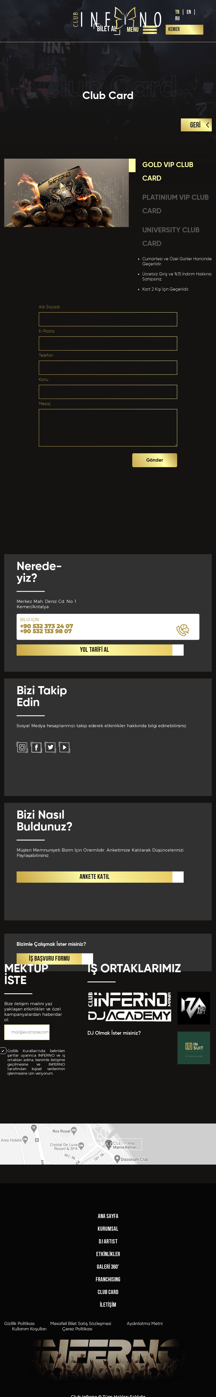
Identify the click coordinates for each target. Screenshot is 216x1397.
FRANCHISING (108, 1365)
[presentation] (89, 459)
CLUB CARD (108, 1377)
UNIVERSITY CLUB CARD (170, 237)
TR (177, 12)
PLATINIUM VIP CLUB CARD (175, 204)
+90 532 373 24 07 (46, 776)
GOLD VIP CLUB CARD (167, 172)
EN (189, 12)
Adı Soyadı (49, 307)
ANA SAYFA (108, 1301)
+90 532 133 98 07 (46, 781)
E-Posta (47, 331)
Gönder (154, 460)
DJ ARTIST (108, 1327)
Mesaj (44, 404)
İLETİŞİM (108, 1390)
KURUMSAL (108, 1314)
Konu (43, 380)
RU (177, 18)
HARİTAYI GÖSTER (108, 1159)
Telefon (46, 355)
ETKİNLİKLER (108, 1339)
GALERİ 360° (108, 1352)
